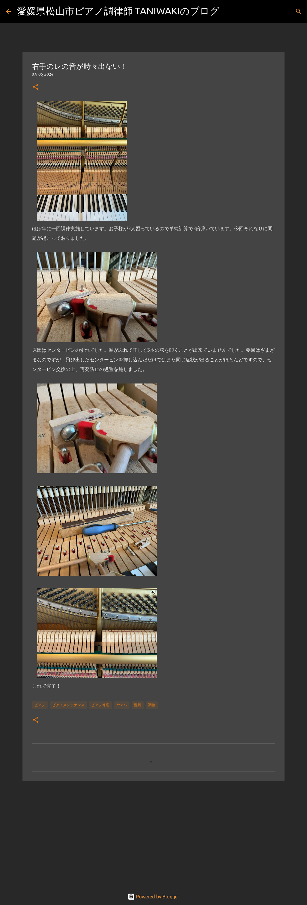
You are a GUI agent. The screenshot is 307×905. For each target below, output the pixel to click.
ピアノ (39, 705)
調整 (151, 705)
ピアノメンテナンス (68, 705)
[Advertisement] (153, 832)
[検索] (227, 11)
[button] (35, 87)
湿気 (137, 705)
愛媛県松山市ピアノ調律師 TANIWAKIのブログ (118, 10)
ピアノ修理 (100, 705)
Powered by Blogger (153, 896)
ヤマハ (121, 705)
